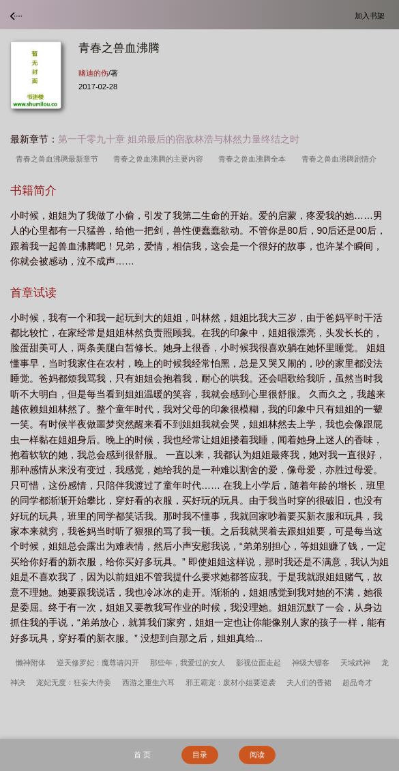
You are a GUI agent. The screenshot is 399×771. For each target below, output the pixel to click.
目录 (199, 755)
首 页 (142, 755)
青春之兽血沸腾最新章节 (59, 159)
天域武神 (355, 663)
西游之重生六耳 (148, 682)
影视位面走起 (258, 663)
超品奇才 (357, 682)
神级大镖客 (310, 663)
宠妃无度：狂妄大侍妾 (73, 682)
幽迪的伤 (93, 73)
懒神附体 (31, 663)
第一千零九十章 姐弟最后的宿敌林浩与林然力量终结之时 (178, 139)
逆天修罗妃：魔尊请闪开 (98, 663)
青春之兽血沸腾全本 (254, 159)
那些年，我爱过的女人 (187, 663)
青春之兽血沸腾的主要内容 (160, 159)
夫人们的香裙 (308, 682)
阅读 (257, 755)
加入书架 (372, 15)
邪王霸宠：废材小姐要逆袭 (231, 682)
